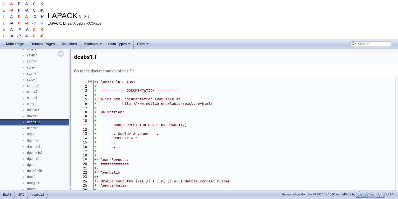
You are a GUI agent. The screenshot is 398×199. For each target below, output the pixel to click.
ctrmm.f (32, 86)
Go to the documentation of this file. (105, 71)
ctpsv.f (31, 80)
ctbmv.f (32, 61)
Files (143, 44)
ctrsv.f (31, 104)
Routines (69, 44)
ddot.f (31, 134)
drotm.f (32, 189)
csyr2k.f (32, 49)
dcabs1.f (33, 122)
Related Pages (42, 44)
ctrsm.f (32, 98)
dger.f (31, 165)
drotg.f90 (33, 183)
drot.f (31, 177)
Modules (93, 44)
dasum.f (33, 110)
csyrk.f (32, 55)
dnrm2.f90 (34, 171)
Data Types (119, 44)
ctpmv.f (32, 73)
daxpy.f (32, 116)
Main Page (15, 44)
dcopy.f (32, 128)
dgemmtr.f (34, 153)
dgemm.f (33, 146)
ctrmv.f (32, 92)
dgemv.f (33, 159)
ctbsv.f (31, 67)
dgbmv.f (33, 140)
